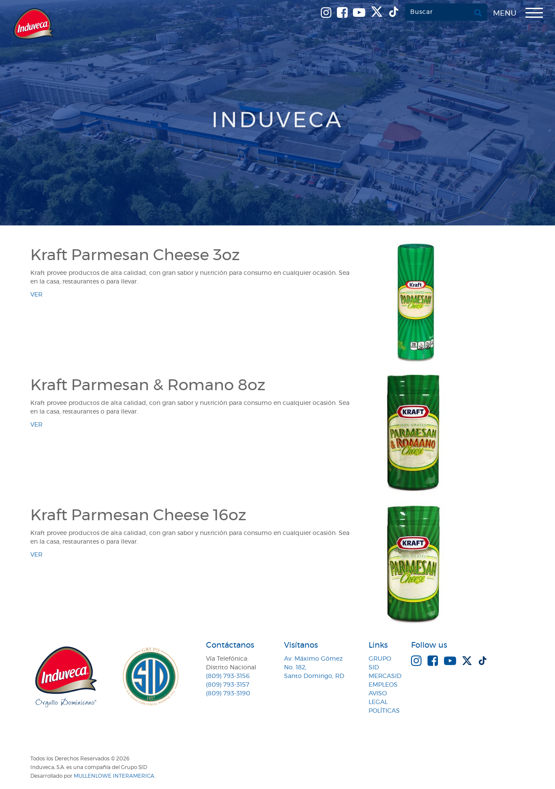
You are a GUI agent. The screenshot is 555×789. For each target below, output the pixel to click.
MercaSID (385, 676)
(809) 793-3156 (228, 676)
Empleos (383, 685)
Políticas (384, 711)
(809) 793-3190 (228, 694)
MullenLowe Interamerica (114, 776)
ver (36, 295)
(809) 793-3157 (227, 685)
